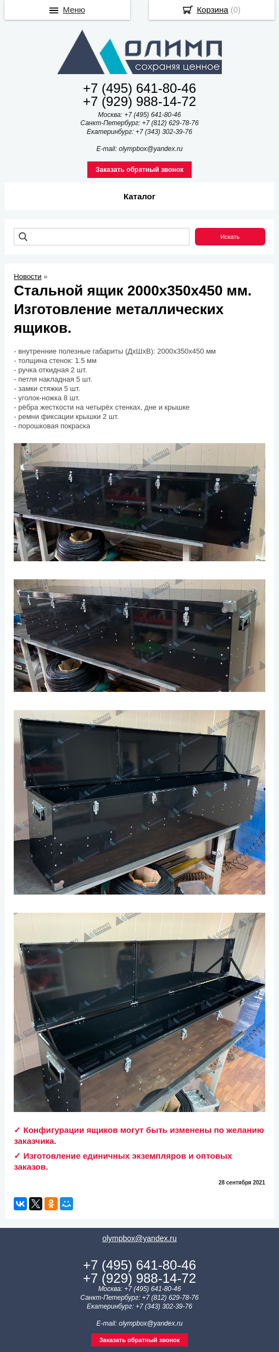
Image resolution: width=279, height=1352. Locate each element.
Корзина (212, 9)
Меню (74, 9)
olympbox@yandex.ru (139, 1238)
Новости (27, 276)
